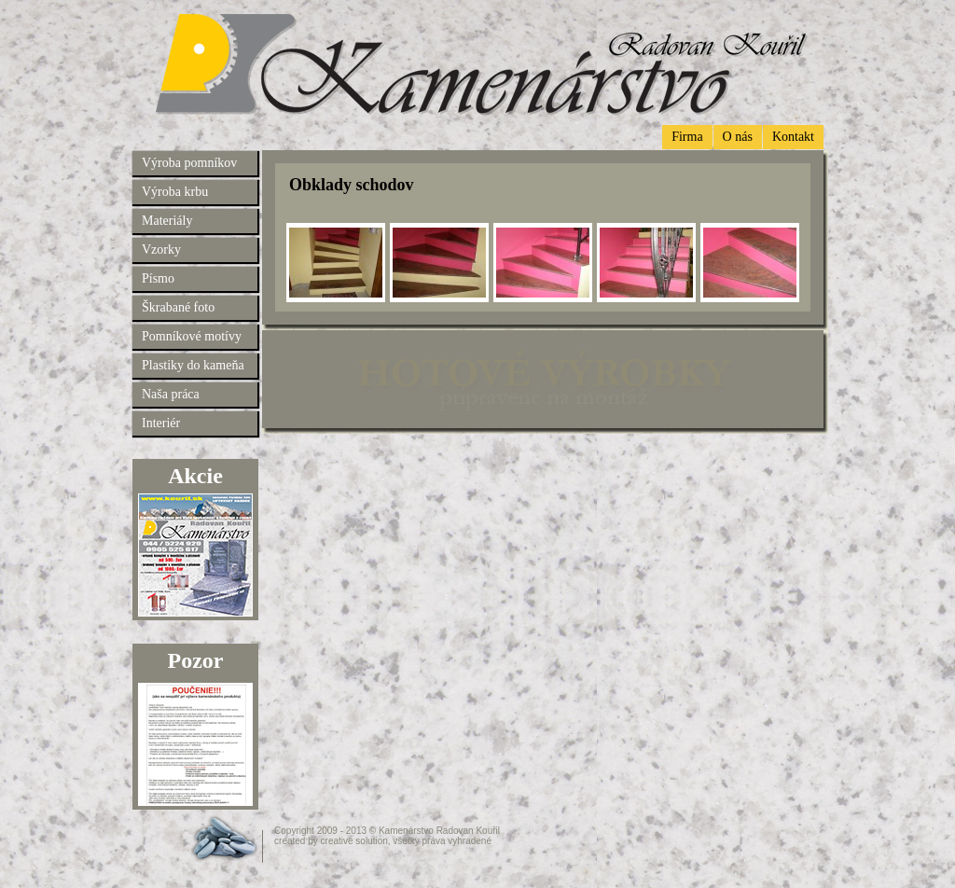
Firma (686, 137)
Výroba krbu (175, 192)
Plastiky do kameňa (193, 365)
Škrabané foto (178, 307)
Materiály (167, 221)
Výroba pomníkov (189, 163)
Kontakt (793, 137)
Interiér (161, 423)
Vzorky (161, 250)
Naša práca (171, 394)
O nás (738, 137)
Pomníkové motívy (192, 336)
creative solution (354, 841)
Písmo (158, 278)
